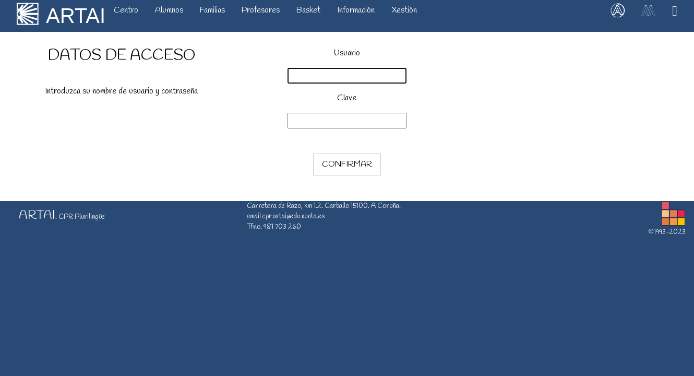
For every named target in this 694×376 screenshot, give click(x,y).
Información (356, 10)
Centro (126, 10)
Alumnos (169, 10)
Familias (212, 10)
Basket (308, 10)
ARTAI (75, 15)
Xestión (404, 10)
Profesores (261, 10)
